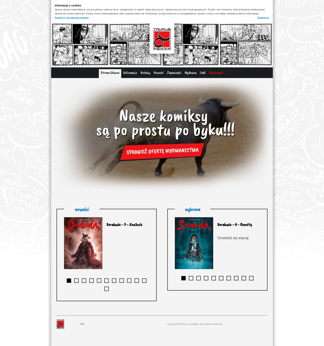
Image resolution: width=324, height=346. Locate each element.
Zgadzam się (263, 17)
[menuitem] (110, 73)
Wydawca (190, 72)
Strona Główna (110, 72)
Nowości (159, 72)
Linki (202, 72)
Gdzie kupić (216, 72)
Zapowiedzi (174, 72)
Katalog (145, 72)
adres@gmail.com (175, 330)
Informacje (130, 72)
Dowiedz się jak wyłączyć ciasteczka (72, 17)
